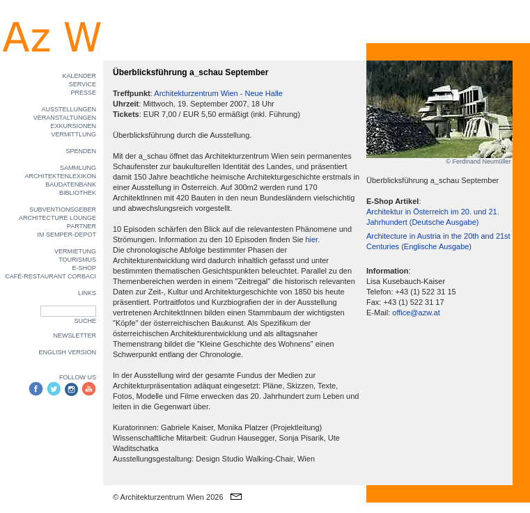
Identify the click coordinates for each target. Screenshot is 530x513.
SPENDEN (80, 151)
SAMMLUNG (78, 167)
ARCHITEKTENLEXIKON (60, 176)
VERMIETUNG (75, 251)
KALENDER (79, 75)
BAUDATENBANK (70, 184)
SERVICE (82, 84)
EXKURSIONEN (73, 126)
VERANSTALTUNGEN (64, 117)
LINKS (87, 293)
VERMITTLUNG (73, 134)
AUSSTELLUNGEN (68, 109)
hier (311, 239)
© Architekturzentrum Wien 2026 (168, 497)
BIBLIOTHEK (77, 192)
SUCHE (85, 320)
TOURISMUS (77, 259)
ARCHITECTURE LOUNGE (57, 217)
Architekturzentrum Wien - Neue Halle (218, 93)
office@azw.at (415, 312)
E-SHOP (84, 268)
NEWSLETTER (74, 335)
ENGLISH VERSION (67, 352)
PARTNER (81, 226)
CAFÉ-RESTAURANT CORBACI (50, 276)
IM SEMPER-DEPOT (66, 234)
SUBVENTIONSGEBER (62, 209)
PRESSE (83, 92)
